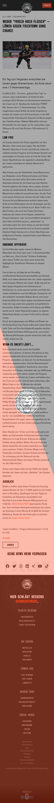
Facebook (26, 721)
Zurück (10, 545)
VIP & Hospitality (27, 621)
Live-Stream (27, 675)
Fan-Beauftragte (27, 702)
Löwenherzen (27, 698)
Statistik (6, 538)
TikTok (27, 729)
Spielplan (27, 651)
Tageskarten (27, 617)
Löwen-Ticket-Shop (20, 517)
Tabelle (27, 656)
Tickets (47, 5)
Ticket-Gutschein (27, 625)
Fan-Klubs (27, 706)
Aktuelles (27, 648)
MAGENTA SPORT (20, 503)
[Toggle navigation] (5, 5)
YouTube (27, 733)
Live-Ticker (27, 679)
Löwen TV (26, 683)
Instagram (27, 725)
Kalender (27, 659)
